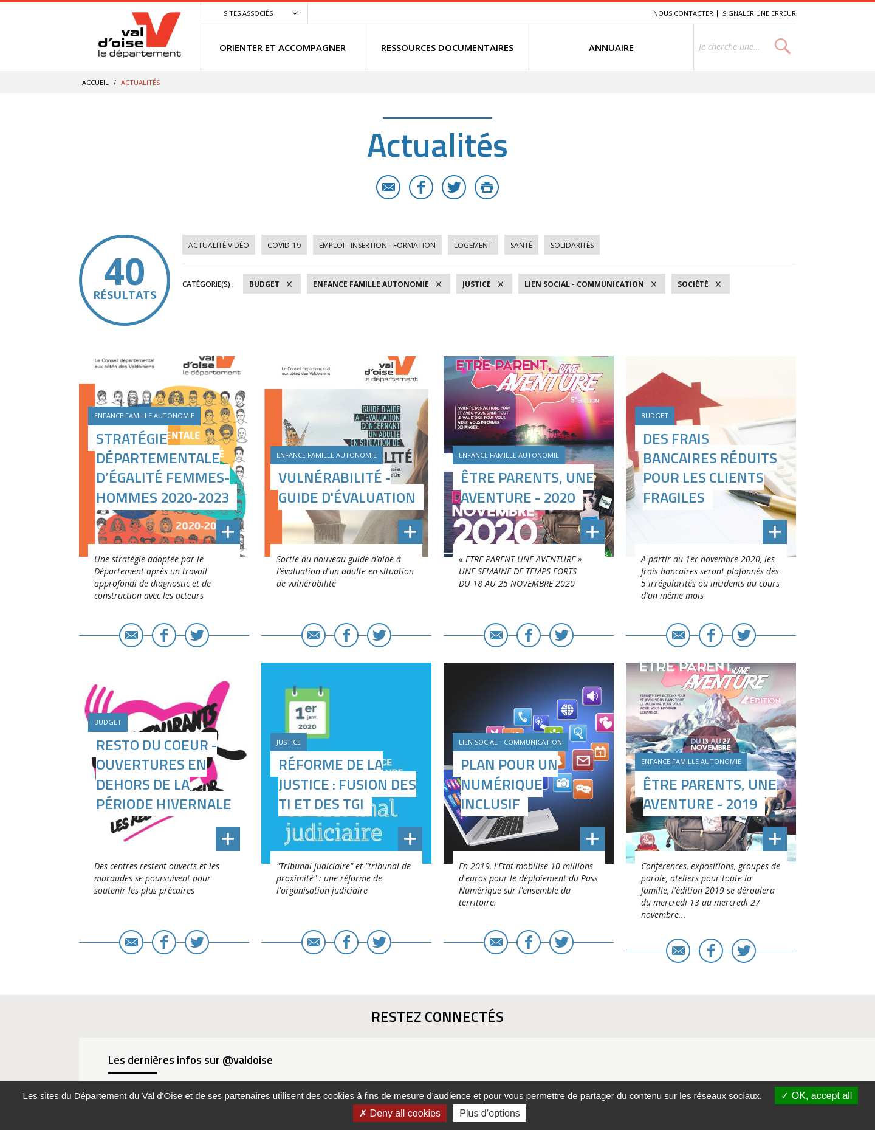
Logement (473, 245)
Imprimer (487, 187)
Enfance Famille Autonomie (371, 284)
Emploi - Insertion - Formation (377, 245)
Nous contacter (683, 13)
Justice (476, 284)
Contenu (587, 13)
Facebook (421, 187)
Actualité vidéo (218, 245)
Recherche (627, 13)
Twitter (454, 187)
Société (693, 284)
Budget (264, 284)
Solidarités (572, 245)
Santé (521, 245)
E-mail (388, 187)
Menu (555, 13)
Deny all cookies (400, 1113)
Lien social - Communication (584, 284)
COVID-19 (284, 245)
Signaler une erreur (759, 13)
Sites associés (248, 13)
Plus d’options (489, 1113)
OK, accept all (816, 1095)
